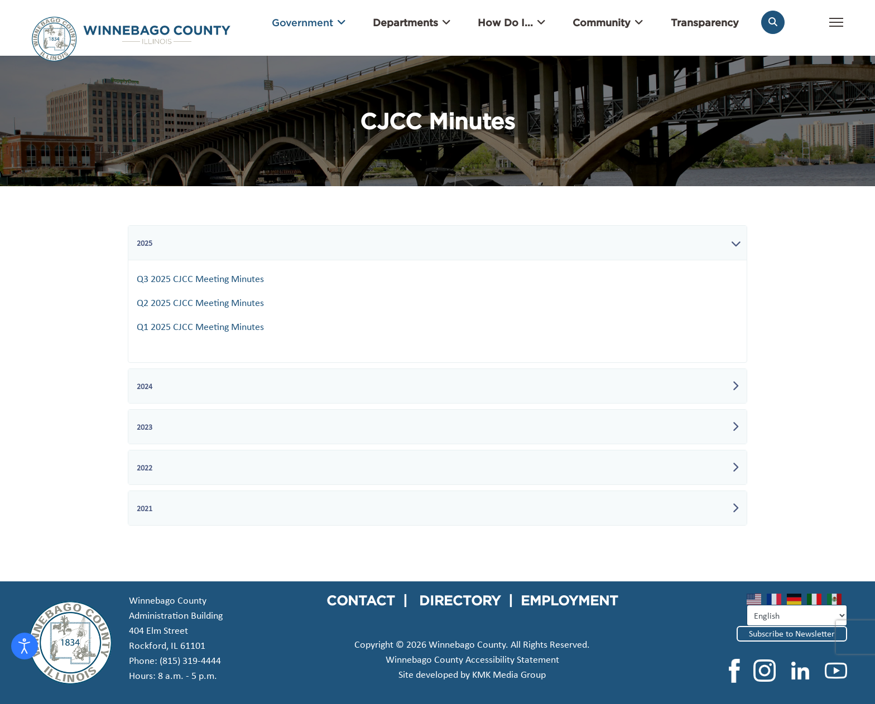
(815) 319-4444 (190, 660)
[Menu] (836, 28)
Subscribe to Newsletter (792, 633)
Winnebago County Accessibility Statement (472, 659)
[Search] (773, 22)
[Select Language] (797, 615)
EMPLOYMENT (569, 600)
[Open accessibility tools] (24, 646)
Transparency (705, 22)
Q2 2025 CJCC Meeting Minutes (200, 303)
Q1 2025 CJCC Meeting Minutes (200, 327)
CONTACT (360, 600)
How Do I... (505, 22)
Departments (405, 22)
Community (602, 22)
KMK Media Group (509, 674)
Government (302, 22)
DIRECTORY (460, 600)
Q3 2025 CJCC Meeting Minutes (200, 279)
